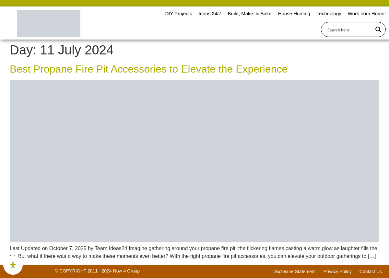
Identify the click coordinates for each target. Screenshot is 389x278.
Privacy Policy (338, 271)
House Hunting (294, 13)
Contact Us (371, 271)
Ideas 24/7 (209, 13)
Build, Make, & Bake (250, 13)
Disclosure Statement (294, 271)
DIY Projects (178, 13)
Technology (329, 13)
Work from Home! (367, 13)
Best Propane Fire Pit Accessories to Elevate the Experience (149, 69)
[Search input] (349, 29)
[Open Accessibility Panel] (13, 265)
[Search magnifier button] (378, 29)
